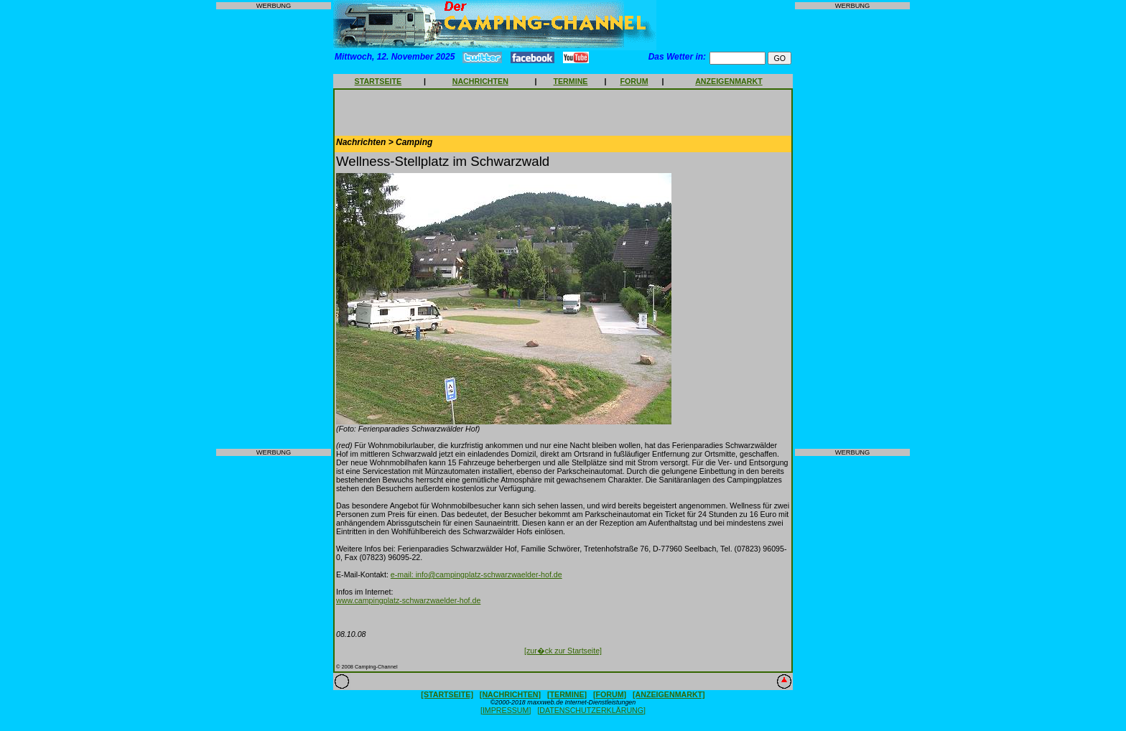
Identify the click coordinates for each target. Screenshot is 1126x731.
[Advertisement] (273, 229)
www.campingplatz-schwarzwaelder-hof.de (408, 600)
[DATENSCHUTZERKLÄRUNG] (591, 710)
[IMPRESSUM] (505, 710)
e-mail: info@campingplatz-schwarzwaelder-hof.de (476, 574)
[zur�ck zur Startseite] (563, 650)
